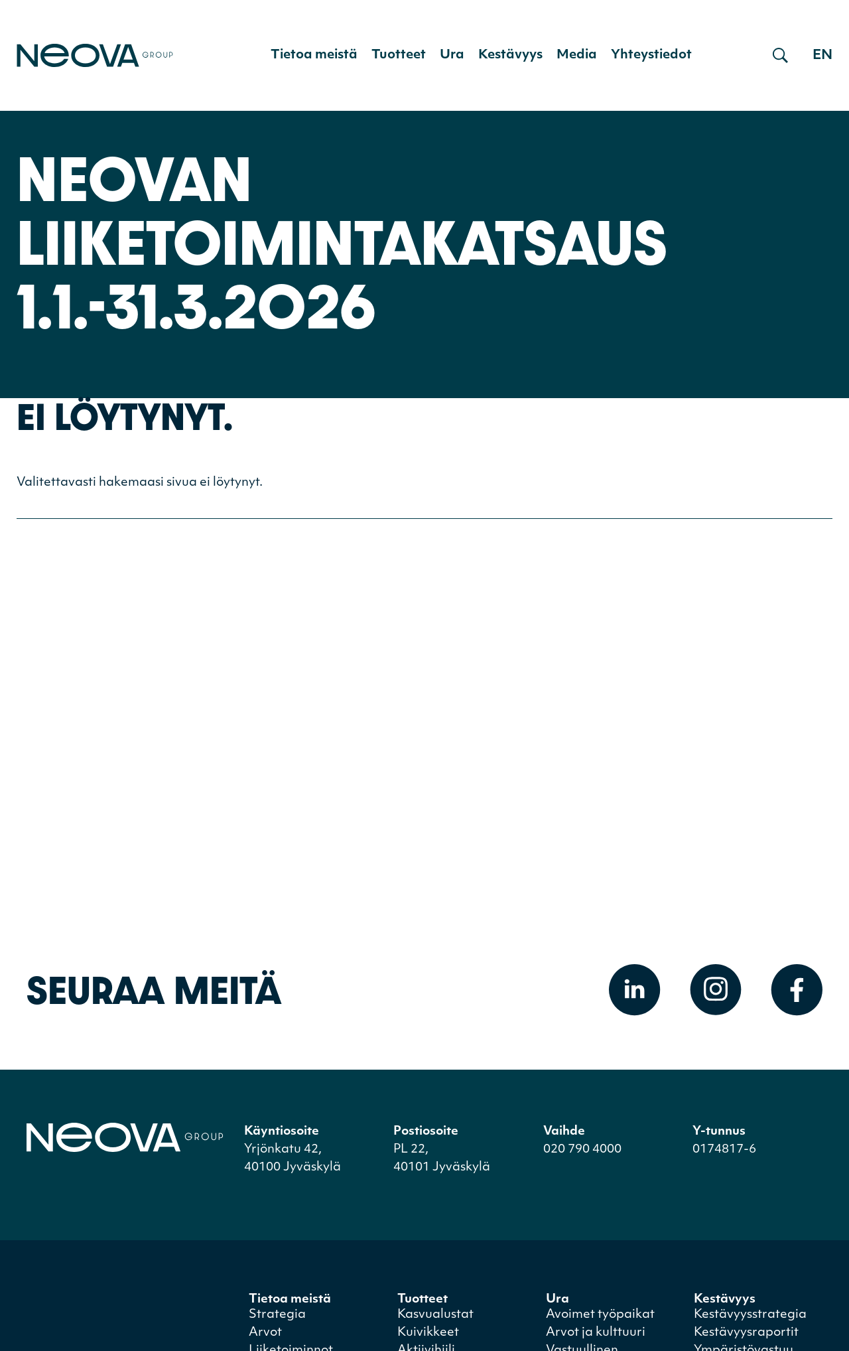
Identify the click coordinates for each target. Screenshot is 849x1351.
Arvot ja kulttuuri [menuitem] (595, 1332)
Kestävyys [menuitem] (510, 55)
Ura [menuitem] (452, 55)
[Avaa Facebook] (796, 990)
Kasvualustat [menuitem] (435, 1315)
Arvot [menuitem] (265, 1332)
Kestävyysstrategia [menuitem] (750, 1315)
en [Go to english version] (822, 55)
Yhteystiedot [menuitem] (651, 55)
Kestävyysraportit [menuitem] (746, 1332)
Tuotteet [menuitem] (398, 55)
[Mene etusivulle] (95, 55)
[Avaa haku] (780, 55)
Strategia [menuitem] (277, 1315)
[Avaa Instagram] (716, 990)
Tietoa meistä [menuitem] (314, 55)
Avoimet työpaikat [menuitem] (600, 1315)
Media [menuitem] (576, 55)
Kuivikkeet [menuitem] (428, 1332)
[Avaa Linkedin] (635, 990)
